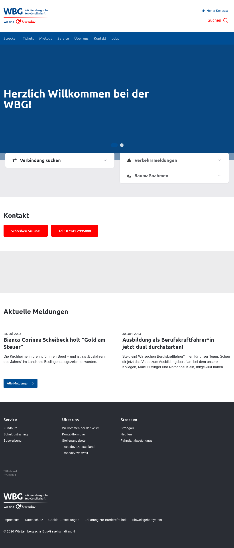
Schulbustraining (16, 434)
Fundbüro (11, 428)
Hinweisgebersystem (147, 520)
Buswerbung (13, 440)
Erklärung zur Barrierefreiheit (105, 520)
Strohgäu (127, 428)
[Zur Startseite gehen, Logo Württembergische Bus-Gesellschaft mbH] (26, 16)
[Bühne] (117, 102)
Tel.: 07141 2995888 (75, 230)
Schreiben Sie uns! (25, 230)
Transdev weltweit (75, 453)
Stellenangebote (74, 440)
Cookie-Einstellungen (63, 520)
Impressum (12, 520)
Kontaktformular (73, 434)
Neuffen (126, 434)
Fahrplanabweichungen (138, 440)
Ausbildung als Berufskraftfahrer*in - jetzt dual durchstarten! (169, 343)
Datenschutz (34, 520)
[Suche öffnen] (217, 20)
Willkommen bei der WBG (80, 428)
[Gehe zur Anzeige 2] (122, 145)
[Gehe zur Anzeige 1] (114, 145)
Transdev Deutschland (78, 447)
